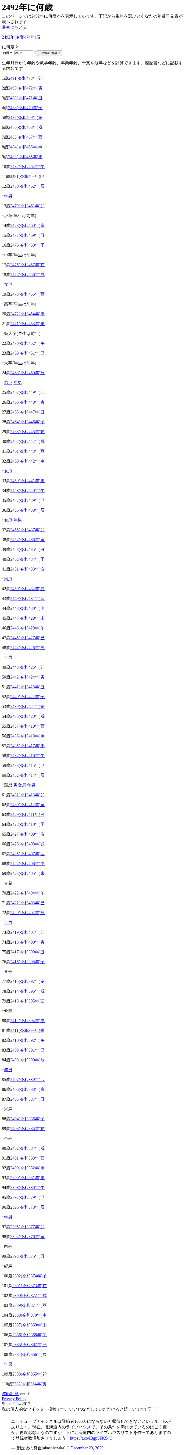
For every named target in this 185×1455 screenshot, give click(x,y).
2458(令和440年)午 (27, 490)
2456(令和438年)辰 (27, 510)
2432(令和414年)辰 (27, 775)
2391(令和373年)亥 (29, 1285)
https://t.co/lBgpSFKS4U (91, 1438)
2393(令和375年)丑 (27, 1256)
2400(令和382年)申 (27, 1168)
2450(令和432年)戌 (27, 588)
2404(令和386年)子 (27, 1119)
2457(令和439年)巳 (27, 500)
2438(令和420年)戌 (27, 716)
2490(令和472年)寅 (25, 88)
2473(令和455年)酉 (27, 294)
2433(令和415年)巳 (27, 765)
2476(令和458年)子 (27, 245)
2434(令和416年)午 (27, 755)
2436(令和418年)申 (27, 736)
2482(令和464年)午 (27, 166)
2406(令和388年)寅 (27, 1089)
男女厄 (20, 785)
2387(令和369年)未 (29, 1325)
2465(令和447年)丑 (27, 412)
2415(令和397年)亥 (27, 981)
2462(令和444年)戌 (27, 441)
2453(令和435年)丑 (27, 549)
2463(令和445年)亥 (27, 431)
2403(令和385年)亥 (27, 1128)
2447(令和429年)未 (27, 618)
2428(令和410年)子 (27, 824)
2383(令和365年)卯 (29, 1374)
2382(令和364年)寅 (29, 1384)
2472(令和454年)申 (27, 314)
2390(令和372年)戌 (29, 1295)
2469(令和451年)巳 (27, 353)
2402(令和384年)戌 (27, 1148)
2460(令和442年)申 (27, 461)
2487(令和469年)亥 (25, 117)
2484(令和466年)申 (25, 147)
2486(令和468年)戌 (25, 127)
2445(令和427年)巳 (27, 638)
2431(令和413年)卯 (27, 795)
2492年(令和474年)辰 (21, 37)
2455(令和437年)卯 (27, 530)
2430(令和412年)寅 (27, 804)
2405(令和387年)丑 (27, 1099)
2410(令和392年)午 (27, 1040)
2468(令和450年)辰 (27, 372)
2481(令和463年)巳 (27, 176)
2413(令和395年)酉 (27, 1001)
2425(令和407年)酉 (27, 853)
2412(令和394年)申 (27, 1020)
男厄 (8, 382)
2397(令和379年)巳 (27, 1197)
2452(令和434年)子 (27, 559)
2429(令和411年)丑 (27, 814)
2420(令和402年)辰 (27, 912)
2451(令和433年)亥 (27, 569)
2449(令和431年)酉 (27, 598)
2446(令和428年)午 (27, 628)
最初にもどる (14, 27)
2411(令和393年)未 (27, 1030)
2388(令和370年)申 (29, 1315)
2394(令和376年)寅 (27, 1236)
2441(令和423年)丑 (27, 687)
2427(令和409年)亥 (27, 834)
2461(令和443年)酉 (27, 451)
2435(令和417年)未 (27, 746)
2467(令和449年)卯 (27, 392)
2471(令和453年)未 (27, 323)
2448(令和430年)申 (27, 608)
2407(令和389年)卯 (27, 1079)
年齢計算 (10, 1393)
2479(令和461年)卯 (27, 206)
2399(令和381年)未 (27, 1177)
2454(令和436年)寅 (27, 539)
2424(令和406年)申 (27, 863)
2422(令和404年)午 (27, 893)
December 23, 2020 (86, 1448)
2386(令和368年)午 (29, 1335)
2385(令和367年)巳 (29, 1344)
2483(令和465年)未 (25, 156)
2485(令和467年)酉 (25, 137)
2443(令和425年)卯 (27, 667)
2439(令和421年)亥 (27, 706)
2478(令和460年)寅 (27, 225)
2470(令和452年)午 (27, 343)
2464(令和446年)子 (27, 422)
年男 (8, 196)
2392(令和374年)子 (29, 1276)
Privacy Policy (14, 1399)
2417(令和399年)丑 (27, 952)
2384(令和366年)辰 (29, 1354)
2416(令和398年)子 (27, 961)
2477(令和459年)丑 (27, 235)
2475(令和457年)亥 (27, 264)
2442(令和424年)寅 (27, 677)
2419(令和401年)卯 (27, 932)
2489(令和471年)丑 (25, 98)
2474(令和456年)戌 (27, 274)
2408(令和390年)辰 (27, 1060)
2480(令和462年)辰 (27, 186)
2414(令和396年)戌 (27, 991)
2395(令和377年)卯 (27, 1227)
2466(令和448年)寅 (27, 402)
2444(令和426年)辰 (27, 647)
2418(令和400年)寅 (27, 942)
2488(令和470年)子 (25, 107)
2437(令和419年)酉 (27, 726)
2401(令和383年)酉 (27, 1158)
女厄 (8, 284)
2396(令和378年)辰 (27, 1207)
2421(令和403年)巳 (27, 903)
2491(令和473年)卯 (25, 78)
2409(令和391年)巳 (27, 1050)
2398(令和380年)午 (27, 1187)
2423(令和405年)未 (27, 873)
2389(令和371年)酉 (29, 1305)
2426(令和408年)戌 (27, 844)
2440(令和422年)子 (27, 696)
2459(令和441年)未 (27, 480)
